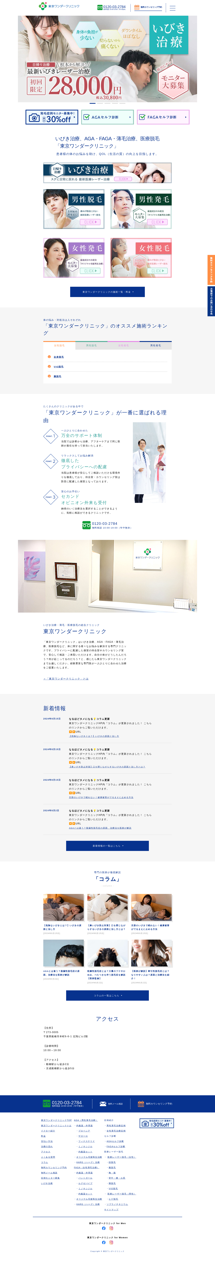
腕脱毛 (58, 378)
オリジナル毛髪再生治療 (90, 1175)
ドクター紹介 (48, 1148)
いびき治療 (47, 1201)
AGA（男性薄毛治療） (87, 1138)
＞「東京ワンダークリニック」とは (69, 681)
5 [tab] (120, 104)
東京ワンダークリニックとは (56, 1143)
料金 (43, 1153)
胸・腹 (113, 1190)
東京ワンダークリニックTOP (57, 1138)
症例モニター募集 (50, 1196)
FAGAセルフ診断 (117, 1164)
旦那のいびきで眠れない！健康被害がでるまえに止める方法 (105, 804)
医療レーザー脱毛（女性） (123, 1175)
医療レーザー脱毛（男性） (123, 1211)
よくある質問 (48, 1175)
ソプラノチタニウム (118, 1222)
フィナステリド (87, 1159)
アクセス (46, 1169)
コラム (44, 1180)
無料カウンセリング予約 (54, 1185)
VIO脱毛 (59, 368)
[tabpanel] (107, 59)
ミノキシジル (86, 1164)
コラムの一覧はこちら (107, 1012)
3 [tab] (106, 104)
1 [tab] (91, 104)
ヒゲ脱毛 (114, 1217)
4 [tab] (113, 104)
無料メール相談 (49, 1190)
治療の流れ (47, 1164)
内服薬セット (86, 1169)
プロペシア (85, 1148)
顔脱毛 (113, 1180)
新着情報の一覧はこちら (106, 853)
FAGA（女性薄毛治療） (87, 1185)
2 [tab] (98, 104)
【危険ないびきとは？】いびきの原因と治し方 (97, 738)
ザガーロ (84, 1153)
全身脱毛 (60, 358)
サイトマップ (112, 1227)
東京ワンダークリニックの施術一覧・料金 (106, 292)
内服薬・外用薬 (85, 1143)
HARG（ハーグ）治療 (89, 1180)
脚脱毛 (113, 1201)
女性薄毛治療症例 (117, 1148)
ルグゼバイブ (86, 1201)
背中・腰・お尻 (118, 1196)
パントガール (86, 1196)
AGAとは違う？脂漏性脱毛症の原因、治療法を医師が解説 (104, 834)
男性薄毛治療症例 (117, 1143)
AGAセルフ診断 (116, 1159)
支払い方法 (47, 1159)
